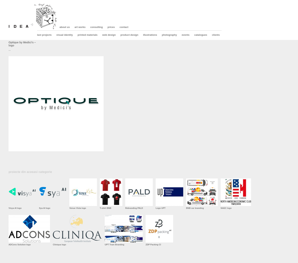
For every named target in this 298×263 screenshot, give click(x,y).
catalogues (200, 34)
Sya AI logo (44, 208)
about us (64, 27)
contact (124, 27)
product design (129, 34)
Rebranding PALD (134, 208)
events (185, 34)
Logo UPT (161, 208)
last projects (44, 34)
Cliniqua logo (59, 244)
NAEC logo (226, 208)
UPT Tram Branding (114, 244)
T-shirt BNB (105, 208)
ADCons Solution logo (20, 244)
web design (109, 34)
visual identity (64, 34)
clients (216, 34)
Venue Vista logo (77, 208)
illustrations (150, 34)
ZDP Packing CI (153, 244)
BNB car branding (195, 208)
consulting (96, 27)
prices (111, 27)
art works (80, 27)
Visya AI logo (15, 208)
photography (169, 34)
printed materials (87, 34)
